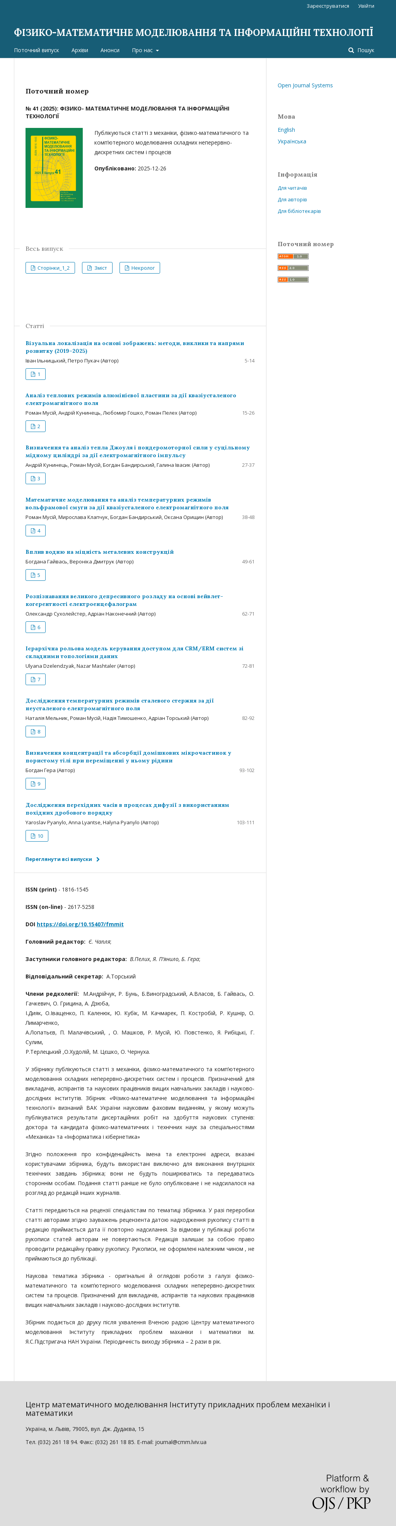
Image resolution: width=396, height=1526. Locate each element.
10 (39, 835)
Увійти (366, 5)
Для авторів (292, 199)
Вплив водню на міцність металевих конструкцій (100, 551)
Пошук (365, 50)
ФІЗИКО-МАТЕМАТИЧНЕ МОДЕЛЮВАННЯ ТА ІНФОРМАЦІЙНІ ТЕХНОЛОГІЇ (193, 33)
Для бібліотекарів (299, 211)
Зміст (100, 267)
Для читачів (292, 187)
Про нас (143, 50)
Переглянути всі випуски (59, 859)
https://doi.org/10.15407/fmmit (80, 924)
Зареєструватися (328, 5)
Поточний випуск (36, 50)
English (286, 129)
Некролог (142, 267)
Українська (292, 141)
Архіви (80, 50)
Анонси (110, 50)
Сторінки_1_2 (53, 267)
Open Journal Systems (305, 85)
